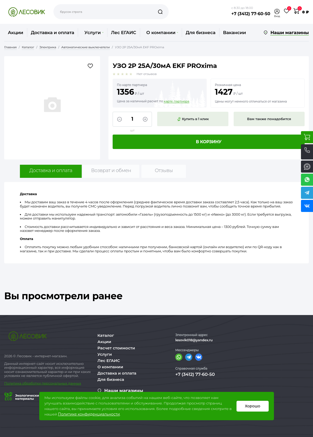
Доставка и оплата (52, 32)
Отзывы (164, 170)
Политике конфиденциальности (89, 414)
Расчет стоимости (116, 347)
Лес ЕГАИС (123, 32)
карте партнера (176, 101)
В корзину (209, 141)
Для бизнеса (201, 32)
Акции (15, 32)
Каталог (105, 335)
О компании (162, 32)
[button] (277, 11)
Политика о (14, 383)
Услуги (93, 32)
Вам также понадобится (269, 119)
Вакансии (234, 32)
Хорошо (252, 406)
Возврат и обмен (111, 170)
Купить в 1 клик (193, 119)
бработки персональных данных (52, 383)
